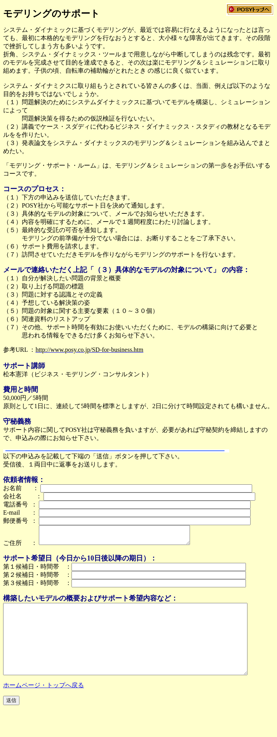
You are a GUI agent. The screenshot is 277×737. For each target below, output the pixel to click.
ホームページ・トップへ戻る (43, 702)
